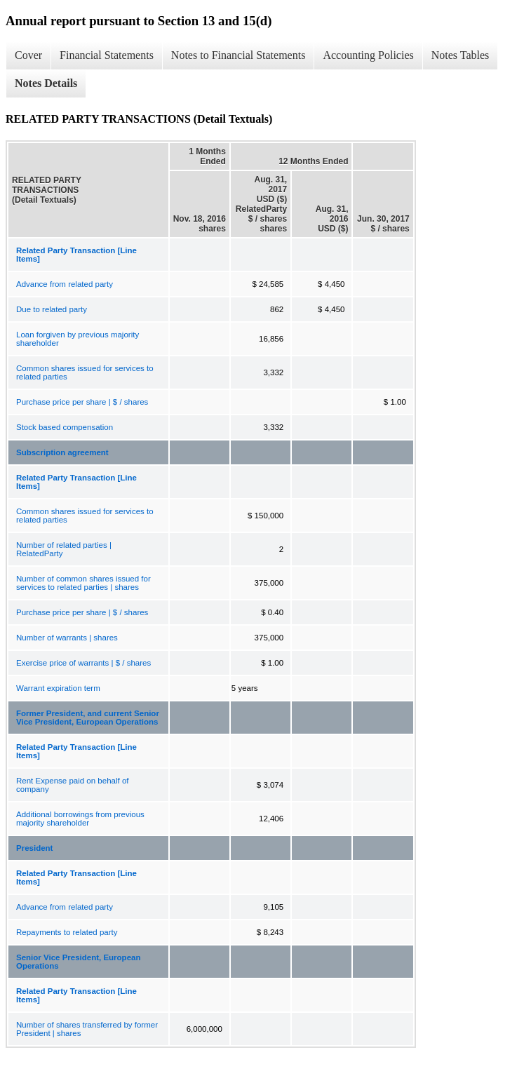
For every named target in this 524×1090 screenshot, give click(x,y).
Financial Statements (107, 55)
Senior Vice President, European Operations (78, 961)
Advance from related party (64, 284)
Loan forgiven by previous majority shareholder (77, 338)
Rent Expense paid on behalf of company (72, 784)
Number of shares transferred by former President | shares (87, 1029)
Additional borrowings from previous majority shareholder (80, 818)
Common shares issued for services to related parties (85, 372)
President (34, 848)
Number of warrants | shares (67, 637)
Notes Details (46, 83)
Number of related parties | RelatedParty (64, 549)
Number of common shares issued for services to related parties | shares (83, 582)
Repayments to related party (66, 932)
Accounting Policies (368, 55)
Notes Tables (460, 55)
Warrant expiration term (58, 688)
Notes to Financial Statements (238, 55)
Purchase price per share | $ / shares (82, 402)
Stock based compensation (64, 427)
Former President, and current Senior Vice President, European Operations (87, 717)
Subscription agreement (62, 452)
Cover (28, 55)
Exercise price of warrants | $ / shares (83, 663)
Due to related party (51, 309)
